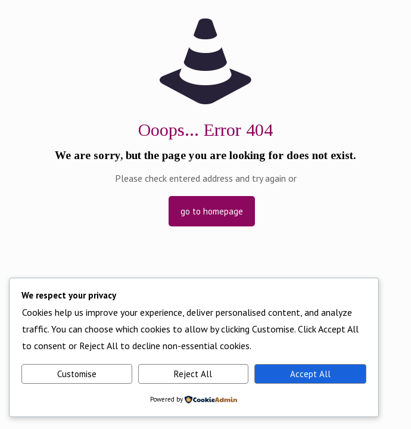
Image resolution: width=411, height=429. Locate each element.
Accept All (310, 374)
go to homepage (211, 211)
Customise (76, 374)
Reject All (193, 374)
